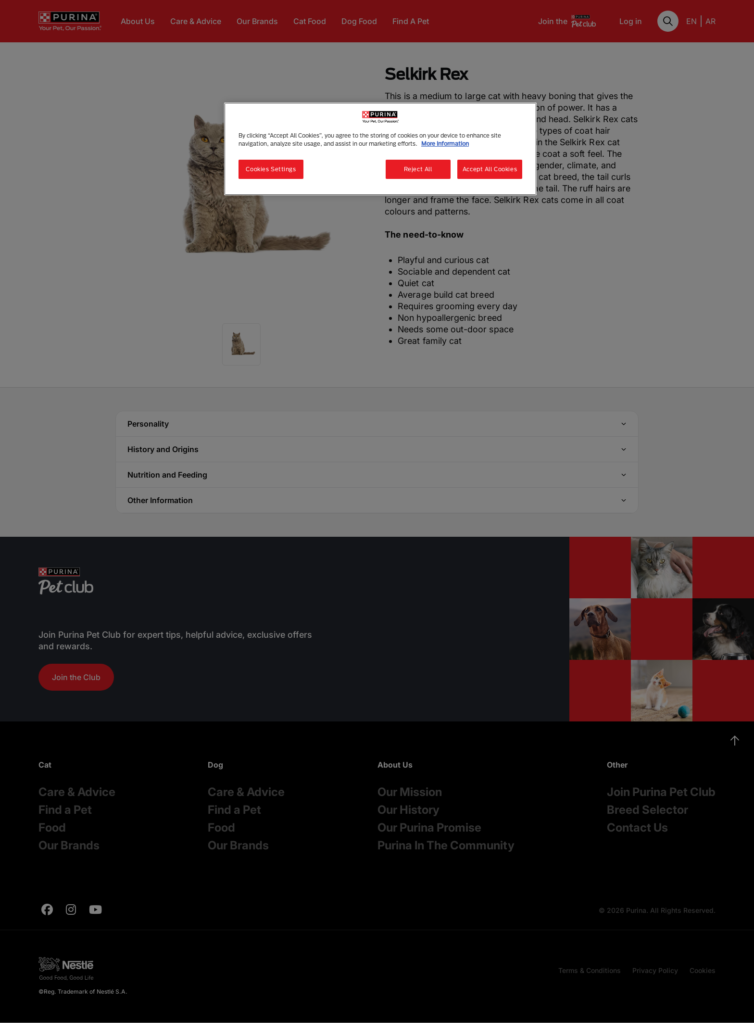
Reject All (418, 169)
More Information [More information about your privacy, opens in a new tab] (445, 143)
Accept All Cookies (490, 169)
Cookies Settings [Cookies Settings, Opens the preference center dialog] (271, 169)
